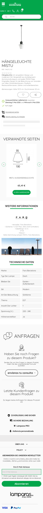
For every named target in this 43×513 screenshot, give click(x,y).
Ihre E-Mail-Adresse (21, 467)
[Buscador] (6, 16)
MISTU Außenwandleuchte (21, 178)
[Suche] (23, 17)
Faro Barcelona (25, 225)
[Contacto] (13, 11)
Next (39, 165)
